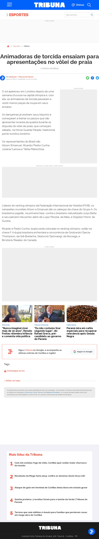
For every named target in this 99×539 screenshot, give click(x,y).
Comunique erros (14, 371)
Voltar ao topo (12, 380)
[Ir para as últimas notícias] (77, 5)
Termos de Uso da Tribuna (34, 392)
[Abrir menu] (9, 4)
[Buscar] (79, 14)
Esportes (18, 14)
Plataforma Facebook (53, 392)
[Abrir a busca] (89, 5)
